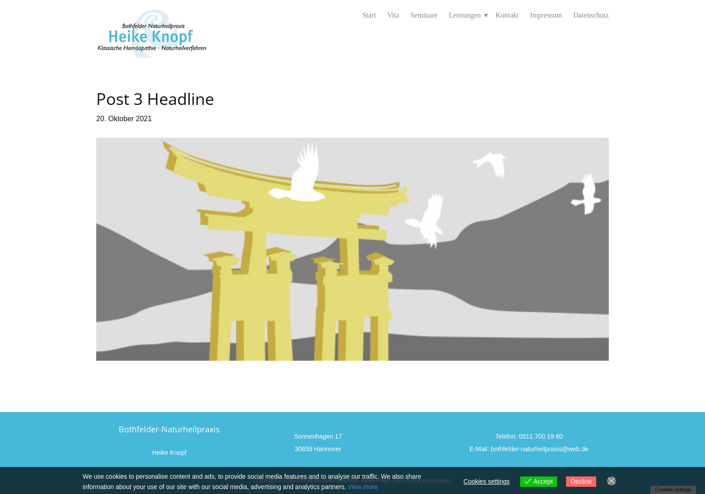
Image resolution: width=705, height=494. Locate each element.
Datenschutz (591, 15)
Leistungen (465, 15)
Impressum (546, 15)
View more (363, 486)
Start (369, 15)
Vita (393, 15)
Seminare (424, 15)
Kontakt (507, 15)
